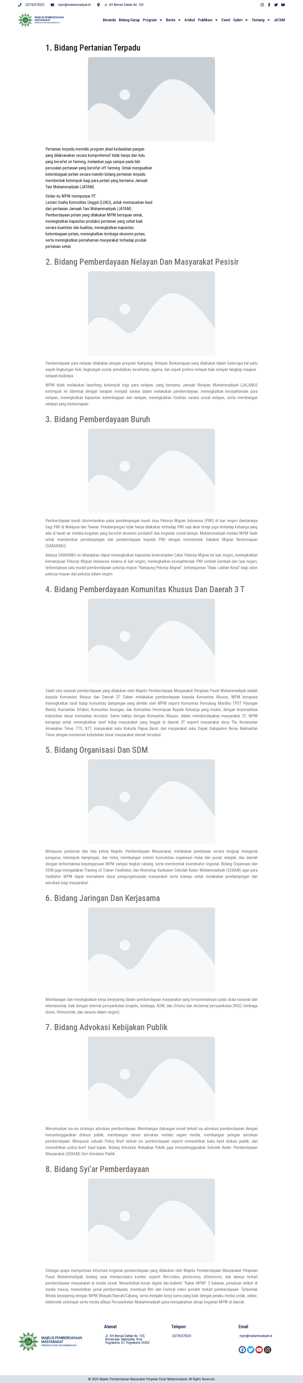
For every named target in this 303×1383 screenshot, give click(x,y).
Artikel (190, 20)
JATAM (279, 20)
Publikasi (208, 20)
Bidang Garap (129, 20)
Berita (173, 20)
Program (153, 20)
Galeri (241, 20)
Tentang (261, 20)
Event (226, 20)
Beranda (109, 20)
